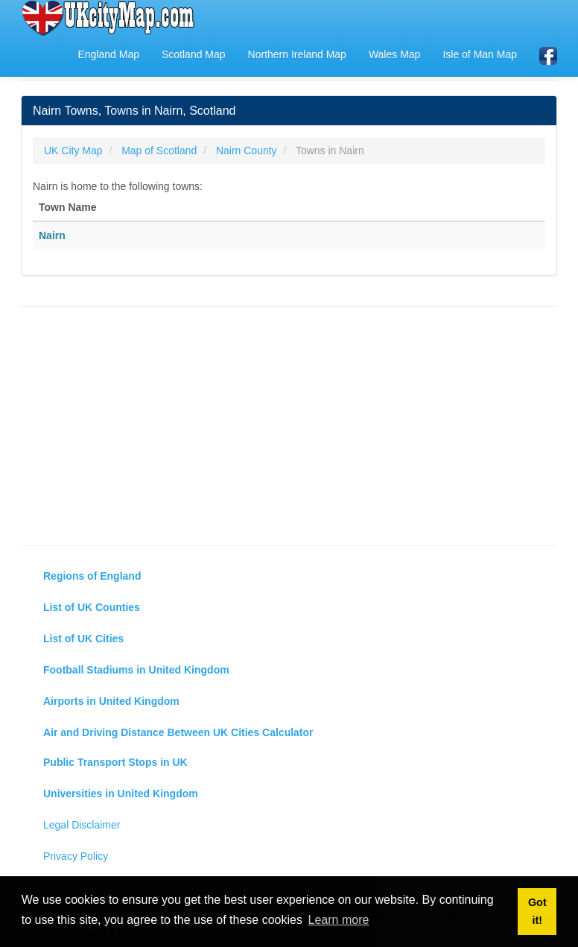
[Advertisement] (289, 426)
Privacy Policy (75, 856)
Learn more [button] (338, 919)
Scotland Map (194, 54)
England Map (108, 54)
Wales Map (395, 54)
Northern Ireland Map (297, 54)
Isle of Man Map (479, 54)
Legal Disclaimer (81, 825)
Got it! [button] (537, 911)
